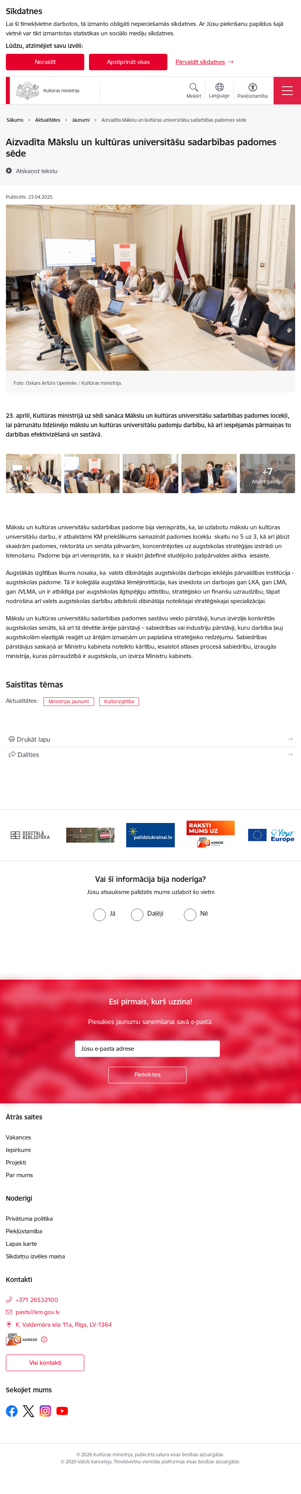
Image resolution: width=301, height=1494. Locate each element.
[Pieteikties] (147, 1075)
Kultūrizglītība (119, 701)
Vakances (18, 1137)
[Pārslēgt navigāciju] (287, 90)
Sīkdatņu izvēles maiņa (35, 1256)
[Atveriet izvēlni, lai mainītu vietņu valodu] (219, 91)
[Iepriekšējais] (15, 835)
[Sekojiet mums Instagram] (45, 1411)
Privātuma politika (29, 1218)
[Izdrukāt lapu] (150, 739)
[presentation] (65, 950)
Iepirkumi (18, 1150)
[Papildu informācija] (44, 1339)
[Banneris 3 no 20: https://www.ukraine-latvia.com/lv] (150, 834)
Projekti (16, 1162)
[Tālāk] (286, 835)
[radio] (104, 913)
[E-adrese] (21, 1339)
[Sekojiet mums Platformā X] (28, 1411)
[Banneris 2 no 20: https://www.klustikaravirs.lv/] (90, 834)
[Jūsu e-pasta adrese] (147, 1048)
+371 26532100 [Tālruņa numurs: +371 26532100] (37, 1300)
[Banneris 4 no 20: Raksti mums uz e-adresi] (211, 834)
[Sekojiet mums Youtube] (62, 1410)
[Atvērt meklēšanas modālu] (194, 91)
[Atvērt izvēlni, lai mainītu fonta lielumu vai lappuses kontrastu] (253, 91)
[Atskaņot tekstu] (37, 171)
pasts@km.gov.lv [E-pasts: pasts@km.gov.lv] (38, 1312)
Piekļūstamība (24, 1231)
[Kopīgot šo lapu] (150, 754)
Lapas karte (21, 1243)
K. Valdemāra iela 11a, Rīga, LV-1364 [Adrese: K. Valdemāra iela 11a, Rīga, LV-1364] (64, 1324)
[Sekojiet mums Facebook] (12, 1411)
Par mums (19, 1175)
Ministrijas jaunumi (69, 701)
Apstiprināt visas (128, 62)
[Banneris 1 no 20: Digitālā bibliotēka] (30, 834)
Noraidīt (45, 62)
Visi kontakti (45, 1362)
